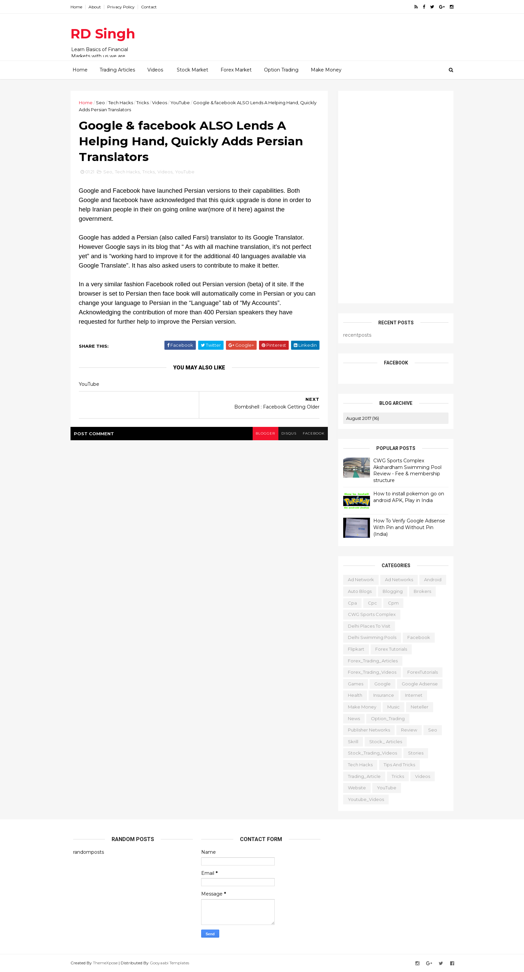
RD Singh (105, 33)
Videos (155, 70)
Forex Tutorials (388, 649)
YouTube (182, 102)
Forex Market (236, 70)
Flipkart (353, 649)
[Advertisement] (328, 34)
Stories (413, 753)
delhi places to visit (366, 626)
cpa (349, 602)
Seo (103, 102)
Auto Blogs (357, 591)
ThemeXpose (108, 962)
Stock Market (192, 70)
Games (353, 683)
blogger (262, 434)
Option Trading (281, 70)
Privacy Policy (123, 6)
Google (380, 683)
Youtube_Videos (363, 799)
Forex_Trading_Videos (369, 672)
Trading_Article (361, 776)
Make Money (326, 70)
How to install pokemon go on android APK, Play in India (406, 497)
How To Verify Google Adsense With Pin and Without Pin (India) (406, 527)
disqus (286, 434)
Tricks (145, 102)
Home (79, 6)
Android (430, 579)
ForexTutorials (420, 672)
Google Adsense (417, 683)
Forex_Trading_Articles (370, 660)
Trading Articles (117, 70)
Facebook (416, 637)
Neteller (417, 706)
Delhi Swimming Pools (369, 637)
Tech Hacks (123, 102)
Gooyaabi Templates (172, 962)
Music (391, 706)
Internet (411, 695)
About (97, 6)
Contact (151, 6)
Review (406, 730)
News (351, 718)
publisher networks (366, 730)
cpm (390, 602)
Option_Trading (385, 718)
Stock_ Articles (383, 741)
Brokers (419, 591)
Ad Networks (396, 579)
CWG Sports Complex (369, 614)
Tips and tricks (396, 764)
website (354, 787)
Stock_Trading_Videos (369, 753)
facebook (311, 434)
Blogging (390, 591)
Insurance (381, 695)
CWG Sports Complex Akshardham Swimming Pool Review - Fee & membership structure (405, 470)
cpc (369, 602)
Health (352, 695)
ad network (358, 579)
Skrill (350, 741)
